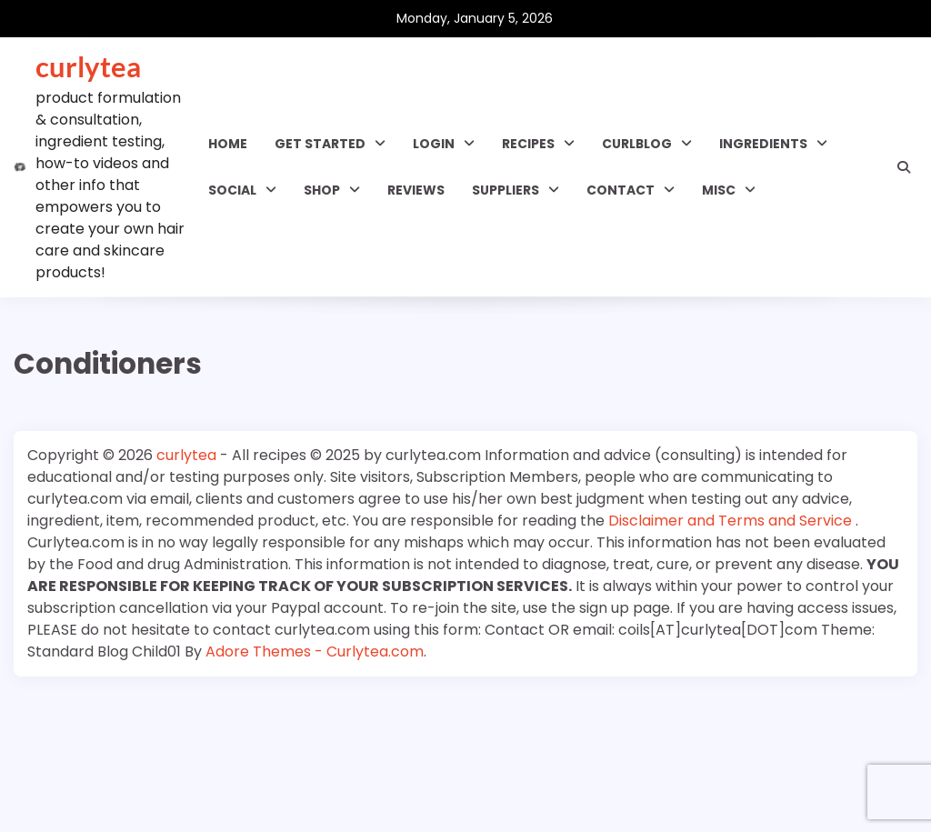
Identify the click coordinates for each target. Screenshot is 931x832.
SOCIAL (232, 190)
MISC (719, 190)
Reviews (416, 190)
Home (227, 144)
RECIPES (528, 144)
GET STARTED (320, 144)
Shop (322, 190)
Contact (620, 190)
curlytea (88, 66)
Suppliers (505, 190)
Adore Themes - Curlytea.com (314, 651)
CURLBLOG (637, 144)
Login (434, 144)
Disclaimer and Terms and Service (732, 520)
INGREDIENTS (763, 144)
